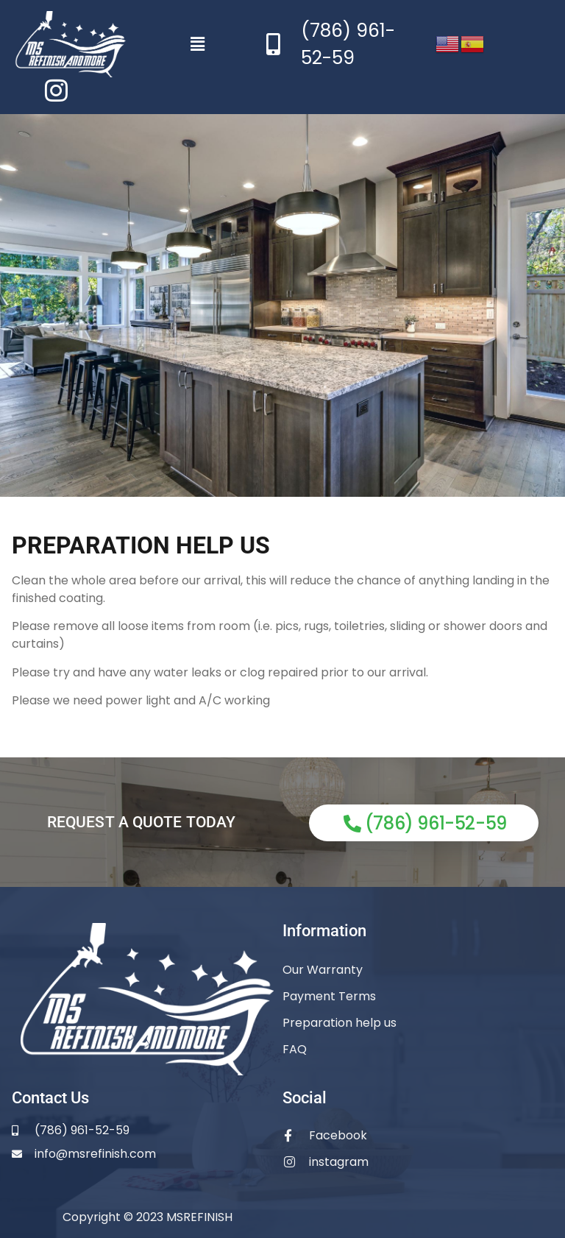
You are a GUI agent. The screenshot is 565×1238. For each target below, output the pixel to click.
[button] (197, 44)
